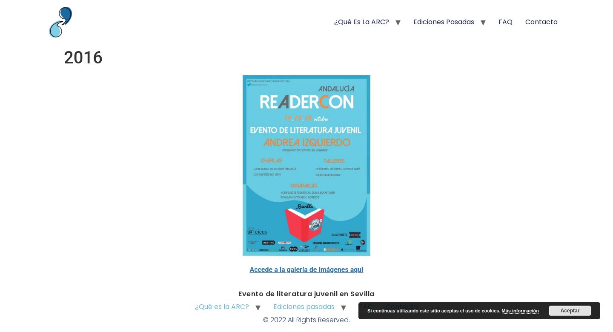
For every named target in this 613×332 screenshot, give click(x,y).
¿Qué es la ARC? (361, 22)
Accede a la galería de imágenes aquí (306, 270)
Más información (520, 310)
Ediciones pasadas (443, 22)
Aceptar (570, 311)
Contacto (541, 22)
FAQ (505, 22)
